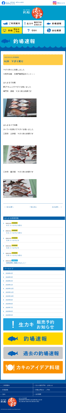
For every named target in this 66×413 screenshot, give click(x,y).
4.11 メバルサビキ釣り (14, 233)
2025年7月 (9, 307)
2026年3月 (9, 277)
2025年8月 (9, 304)
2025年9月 (9, 300)
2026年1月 (9, 285)
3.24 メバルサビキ (12, 240)
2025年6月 (9, 311)
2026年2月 (9, 281)
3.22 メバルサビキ (12, 248)
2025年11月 (10, 292)
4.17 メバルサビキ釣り (14, 225)
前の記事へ (10, 207)
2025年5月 (9, 315)
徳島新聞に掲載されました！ (16, 263)
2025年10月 (10, 296)
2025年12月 (10, 288)
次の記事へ (55, 207)
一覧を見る (33, 207)
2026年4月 (9, 273)
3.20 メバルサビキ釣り (14, 255)
